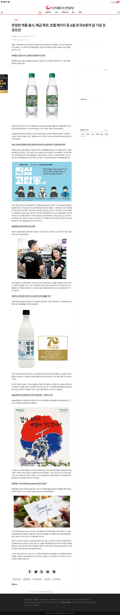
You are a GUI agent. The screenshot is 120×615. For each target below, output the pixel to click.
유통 (16, 20)
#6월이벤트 (27, 579)
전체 (82, 134)
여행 (97, 134)
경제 (39, 12)
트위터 (35, 571)
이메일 (47, 571)
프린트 (54, 571)
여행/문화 (65, 12)
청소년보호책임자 (86, 602)
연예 (80, 12)
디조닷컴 (60, 7)
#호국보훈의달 (37, 579)
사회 (56, 12)
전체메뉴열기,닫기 (2, 12)
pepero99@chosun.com (27, 36)
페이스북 (29, 571)
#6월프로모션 (17, 579)
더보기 (105, 69)
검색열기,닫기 (119, 12)
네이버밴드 (41, 571)
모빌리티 (48, 12)
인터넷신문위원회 (102, 602)
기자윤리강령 (76, 602)
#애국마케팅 (56, 579)
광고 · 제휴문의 (34, 605)
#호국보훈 (47, 579)
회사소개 (26, 605)
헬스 (73, 12)
